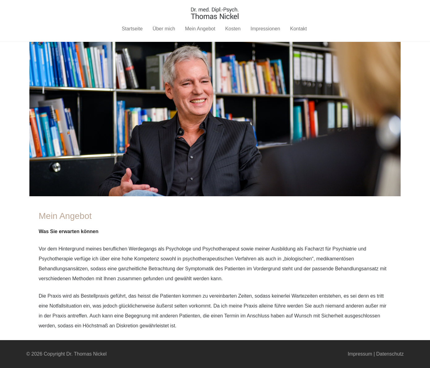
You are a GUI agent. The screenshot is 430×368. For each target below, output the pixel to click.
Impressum (360, 354)
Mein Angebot (200, 28)
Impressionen (265, 28)
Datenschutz (390, 354)
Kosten (233, 28)
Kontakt (298, 28)
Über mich (164, 28)
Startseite (132, 28)
